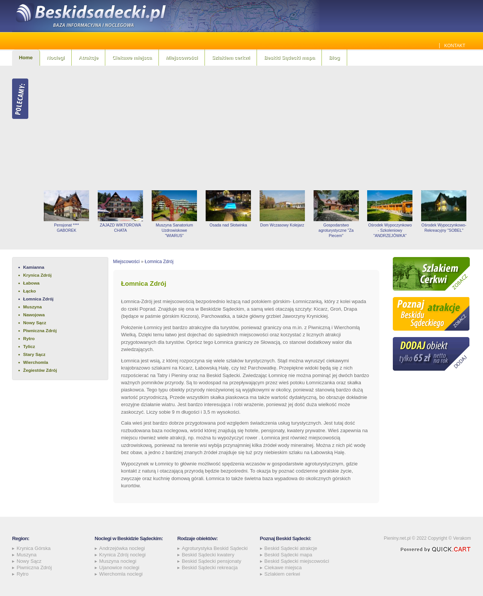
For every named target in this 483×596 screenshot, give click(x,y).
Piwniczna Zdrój (40, 330)
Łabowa (31, 282)
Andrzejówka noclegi (122, 548)
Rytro (29, 338)
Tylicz (29, 346)
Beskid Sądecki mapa (289, 57)
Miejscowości (182, 57)
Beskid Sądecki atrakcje (291, 548)
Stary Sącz (34, 354)
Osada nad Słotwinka (228, 225)
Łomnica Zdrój (38, 298)
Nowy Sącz (34, 322)
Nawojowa (34, 314)
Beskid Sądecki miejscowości (297, 561)
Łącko (29, 290)
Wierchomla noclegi (121, 574)
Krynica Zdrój (37, 275)
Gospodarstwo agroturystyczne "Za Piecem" (336, 230)
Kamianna (33, 267)
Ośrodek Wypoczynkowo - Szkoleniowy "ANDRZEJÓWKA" (390, 230)
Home (26, 57)
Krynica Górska (34, 548)
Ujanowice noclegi (119, 567)
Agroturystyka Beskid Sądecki (215, 548)
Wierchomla (35, 362)
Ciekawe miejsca (132, 57)
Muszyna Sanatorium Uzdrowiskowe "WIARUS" (174, 230)
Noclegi (56, 57)
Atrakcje (88, 57)
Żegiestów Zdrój (40, 370)
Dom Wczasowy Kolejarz (282, 225)
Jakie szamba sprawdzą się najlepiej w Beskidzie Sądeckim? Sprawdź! (347, 45)
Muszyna (32, 306)
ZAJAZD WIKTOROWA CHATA (120, 228)
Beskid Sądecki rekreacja (210, 567)
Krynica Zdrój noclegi (122, 554)
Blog (334, 57)
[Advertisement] (255, 128)
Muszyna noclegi (117, 561)
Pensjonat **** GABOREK (66, 228)
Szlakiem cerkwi (231, 57)
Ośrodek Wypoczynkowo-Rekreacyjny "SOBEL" (443, 228)
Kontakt (454, 45)
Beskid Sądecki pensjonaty (212, 561)
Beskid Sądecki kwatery (208, 554)
